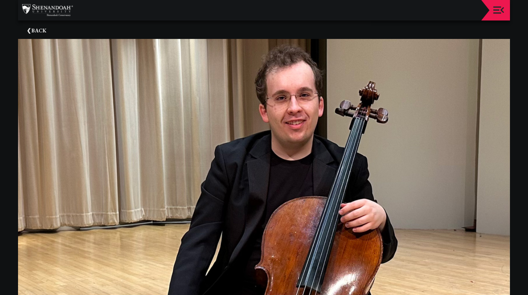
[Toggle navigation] (499, 10)
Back (39, 30)
